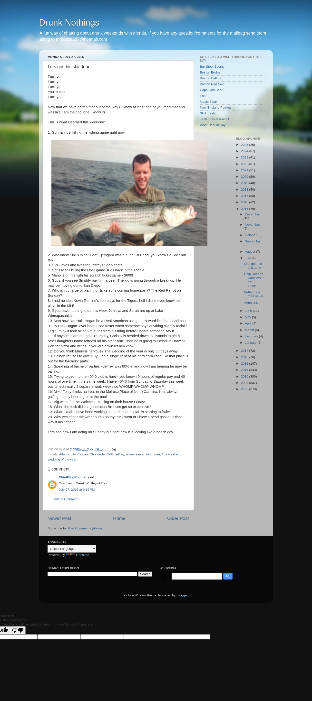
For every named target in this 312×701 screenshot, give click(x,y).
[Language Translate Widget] (72, 549)
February (252, 336)
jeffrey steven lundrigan (143, 454)
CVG (110, 454)
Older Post (178, 518)
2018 (245, 189)
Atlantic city (67, 454)
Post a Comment (66, 499)
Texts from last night (214, 119)
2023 (245, 157)
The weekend (171, 454)
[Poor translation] (18, 630)
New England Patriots (216, 107)
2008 (245, 389)
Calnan (82, 454)
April (249, 323)
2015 (245, 209)
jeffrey (120, 454)
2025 (245, 145)
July (248, 258)
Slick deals (208, 113)
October (251, 235)
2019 (245, 183)
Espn (203, 96)
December (252, 214)
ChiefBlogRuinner (73, 477)
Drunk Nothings (69, 23)
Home (119, 518)
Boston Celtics (210, 78)
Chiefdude (97, 454)
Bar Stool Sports (212, 66)
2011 (245, 370)
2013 (245, 357)
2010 (245, 376)
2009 (245, 383)
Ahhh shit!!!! (252, 302)
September (253, 241)
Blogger (182, 595)
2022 (245, 164)
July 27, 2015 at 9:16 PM (77, 489)
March (250, 330)
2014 (245, 350)
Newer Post (59, 518)
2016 (245, 202)
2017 (245, 196)
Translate (77, 555)
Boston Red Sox (212, 84)
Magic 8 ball (208, 101)
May (248, 317)
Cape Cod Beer (211, 90)
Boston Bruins (210, 72)
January (251, 342)
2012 (245, 363)
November (252, 224)
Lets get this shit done (253, 265)
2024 (245, 151)
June (249, 311)
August (250, 251)
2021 (245, 170)
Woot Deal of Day (213, 125)
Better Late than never (253, 294)
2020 (245, 176)
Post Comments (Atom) (85, 528)
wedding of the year (62, 459)
